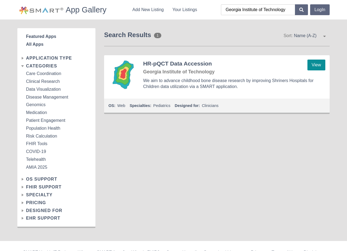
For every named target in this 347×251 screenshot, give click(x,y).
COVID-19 (36, 151)
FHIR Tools (36, 143)
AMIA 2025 (36, 167)
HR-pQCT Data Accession (177, 63)
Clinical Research (43, 81)
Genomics (36, 104)
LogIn (319, 9)
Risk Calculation (41, 136)
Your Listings (184, 9)
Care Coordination (43, 73)
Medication (36, 112)
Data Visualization (43, 89)
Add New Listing (148, 9)
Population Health (43, 128)
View (316, 65)
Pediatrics (161, 105)
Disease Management (47, 97)
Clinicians (210, 105)
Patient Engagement (45, 120)
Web (121, 105)
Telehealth (36, 159)
